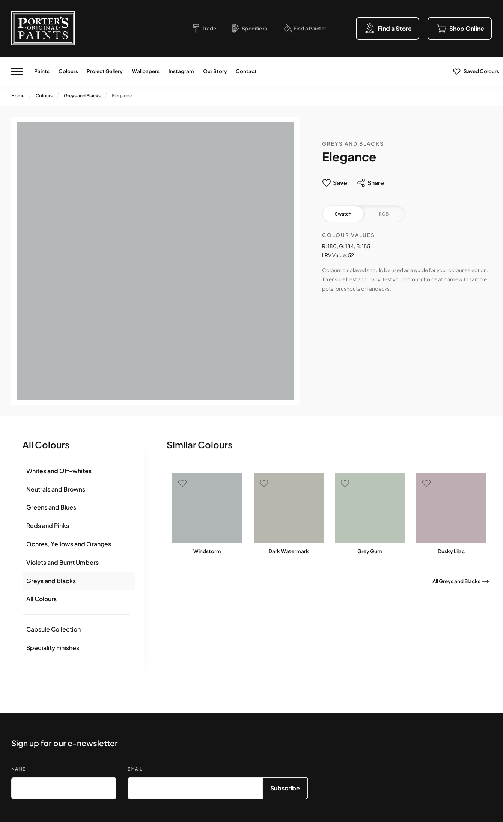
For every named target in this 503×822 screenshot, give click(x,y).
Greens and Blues (51, 507)
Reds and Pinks (47, 525)
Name (18, 769)
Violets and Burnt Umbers (62, 562)
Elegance (122, 95)
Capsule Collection (53, 629)
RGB (384, 214)
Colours (68, 71)
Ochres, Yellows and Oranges (68, 544)
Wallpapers (146, 71)
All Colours (41, 599)
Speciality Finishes (52, 648)
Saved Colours (481, 71)
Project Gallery (105, 71)
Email (135, 769)
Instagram (181, 71)
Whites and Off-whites (59, 471)
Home (17, 95)
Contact (246, 71)
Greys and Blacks (82, 95)
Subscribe (285, 788)
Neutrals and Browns (55, 489)
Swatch (343, 214)
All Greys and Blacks (456, 581)
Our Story (215, 71)
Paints (42, 71)
